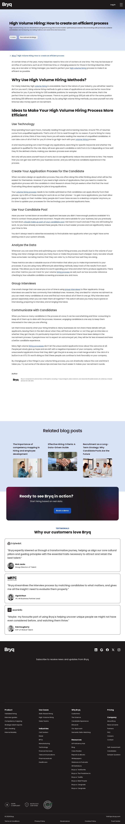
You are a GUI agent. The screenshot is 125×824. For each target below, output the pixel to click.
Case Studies (77, 751)
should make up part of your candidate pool (44, 222)
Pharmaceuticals (45, 758)
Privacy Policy (40, 821)
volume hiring (41, 86)
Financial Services (45, 751)
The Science (76, 717)
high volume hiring (78, 68)
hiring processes (36, 346)
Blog (14, 56)
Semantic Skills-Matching (81, 732)
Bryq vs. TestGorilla (79, 770)
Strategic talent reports (13, 725)
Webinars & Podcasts (80, 762)
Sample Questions (114, 755)
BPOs (41, 740)
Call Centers (43, 732)
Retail (41, 736)
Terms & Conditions (12, 821)
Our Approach (77, 728)
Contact (110, 740)
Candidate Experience (80, 721)
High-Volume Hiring (46, 717)
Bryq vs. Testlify (77, 777)
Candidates (111, 751)
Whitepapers (76, 758)
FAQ (108, 732)
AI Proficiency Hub (78, 743)
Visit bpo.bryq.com (113, 816)
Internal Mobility (10, 732)
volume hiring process (26, 192)
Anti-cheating (10, 728)
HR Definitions (77, 766)
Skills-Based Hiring (46, 714)
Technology (43, 747)
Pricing (110, 710)
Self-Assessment (113, 747)
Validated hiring (11, 714)
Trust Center (115, 821)
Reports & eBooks (78, 755)
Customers (76, 714)
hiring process (63, 272)
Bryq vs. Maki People (79, 781)
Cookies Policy (90, 821)
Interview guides (11, 717)
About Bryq (111, 721)
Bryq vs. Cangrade (79, 784)
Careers (110, 736)
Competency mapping (13, 721)
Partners (110, 728)
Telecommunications (47, 755)
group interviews (72, 289)
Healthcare (43, 762)
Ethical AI (75, 725)
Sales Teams (44, 721)
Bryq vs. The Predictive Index (82, 773)
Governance (65, 821)
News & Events (112, 725)
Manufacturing (44, 743)
